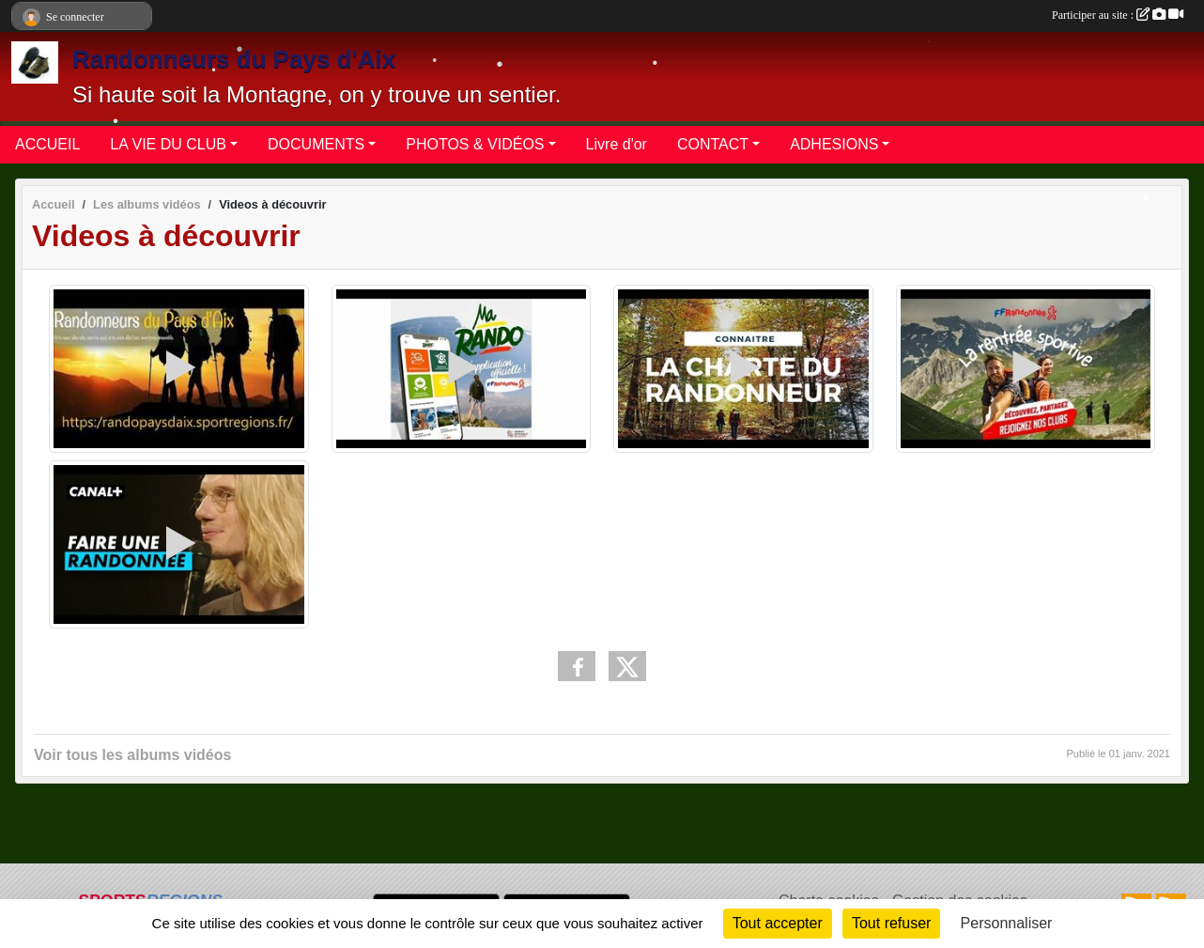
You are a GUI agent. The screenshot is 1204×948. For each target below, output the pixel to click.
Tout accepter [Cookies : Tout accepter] (778, 923)
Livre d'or (616, 144)
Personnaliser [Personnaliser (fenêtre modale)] (1007, 923)
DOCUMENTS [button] (316, 144)
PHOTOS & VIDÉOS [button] (475, 144)
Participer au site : (1117, 15)
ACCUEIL (47, 144)
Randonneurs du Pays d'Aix (233, 59)
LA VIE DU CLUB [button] (168, 144)
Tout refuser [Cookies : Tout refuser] (891, 923)
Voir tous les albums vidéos (132, 755)
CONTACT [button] (713, 144)
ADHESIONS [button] (834, 144)
